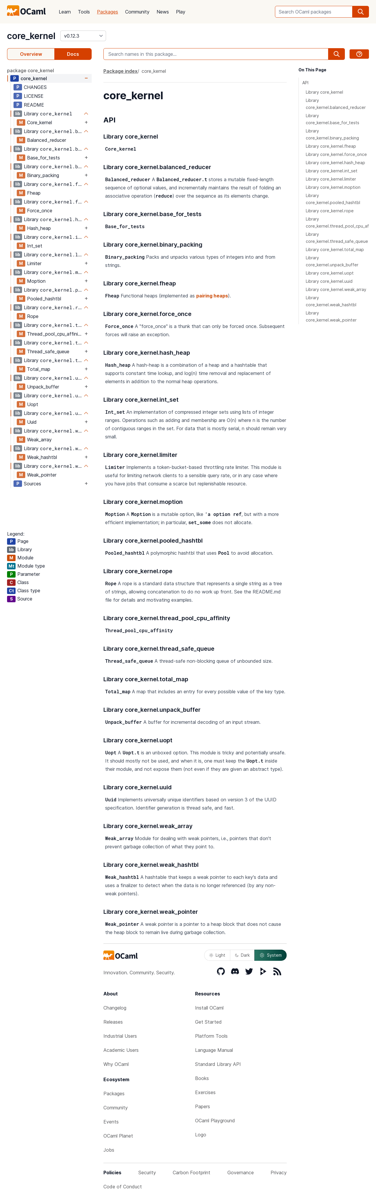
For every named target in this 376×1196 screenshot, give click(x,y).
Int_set (34, 246)
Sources (32, 484)
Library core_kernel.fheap (331, 146)
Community (137, 12)
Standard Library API (218, 1064)
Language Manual (214, 1050)
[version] (83, 36)
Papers (202, 1106)
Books (202, 1078)
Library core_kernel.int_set (331, 170)
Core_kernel (39, 122)
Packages (107, 12)
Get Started (208, 1022)
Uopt (32, 404)
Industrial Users (120, 1036)
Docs (73, 54)
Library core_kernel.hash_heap (335, 162)
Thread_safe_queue (48, 351)
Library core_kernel (324, 92)
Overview (31, 54)
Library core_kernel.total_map (335, 249)
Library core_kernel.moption (333, 187)
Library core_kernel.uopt (330, 272)
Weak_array (39, 440)
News (163, 12)
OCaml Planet (118, 1136)
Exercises (205, 1092)
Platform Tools (211, 1036)
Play (180, 12)
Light (217, 955)
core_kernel (31, 36)
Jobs (108, 1150)
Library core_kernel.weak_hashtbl (331, 301)
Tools (84, 12)
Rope (32, 316)
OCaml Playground (215, 1120)
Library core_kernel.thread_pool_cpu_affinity (337, 222)
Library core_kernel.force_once (336, 154)
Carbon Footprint (191, 1172)
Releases (113, 1022)
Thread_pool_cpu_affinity (55, 334)
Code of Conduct (122, 1187)
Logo (200, 1135)
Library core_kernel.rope (330, 210)
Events (111, 1122)
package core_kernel (30, 70)
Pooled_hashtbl (44, 299)
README (34, 105)
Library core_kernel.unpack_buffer (332, 261)
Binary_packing (43, 175)
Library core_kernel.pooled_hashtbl (333, 199)
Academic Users (121, 1050)
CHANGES (35, 87)
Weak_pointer (41, 475)
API (305, 82)
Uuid (32, 422)
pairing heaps (212, 296)
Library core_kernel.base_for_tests (332, 119)
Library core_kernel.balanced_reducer (336, 104)
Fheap (34, 193)
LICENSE (33, 96)
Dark (242, 955)
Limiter (34, 263)
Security (147, 1172)
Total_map (38, 369)
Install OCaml (209, 1008)
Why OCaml (116, 1064)
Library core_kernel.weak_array (336, 289)
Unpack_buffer (43, 387)
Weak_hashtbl (42, 457)
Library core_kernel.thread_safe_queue (337, 238)
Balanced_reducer (46, 140)
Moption (36, 281)
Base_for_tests (43, 158)
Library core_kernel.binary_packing (332, 134)
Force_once (39, 210)
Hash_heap (39, 228)
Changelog (114, 1008)
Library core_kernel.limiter (331, 178)
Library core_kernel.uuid (329, 281)
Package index (120, 71)
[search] (360, 12)
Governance (240, 1172)
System (270, 955)
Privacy (279, 1172)
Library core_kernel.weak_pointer (331, 316)
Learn (65, 12)
